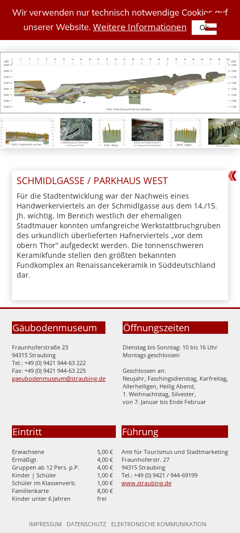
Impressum (45, 524)
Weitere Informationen (139, 27)
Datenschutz (86, 524)
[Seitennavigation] (212, 23)
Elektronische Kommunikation (158, 524)
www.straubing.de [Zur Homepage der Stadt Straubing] (146, 483)
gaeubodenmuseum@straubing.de (58, 378)
